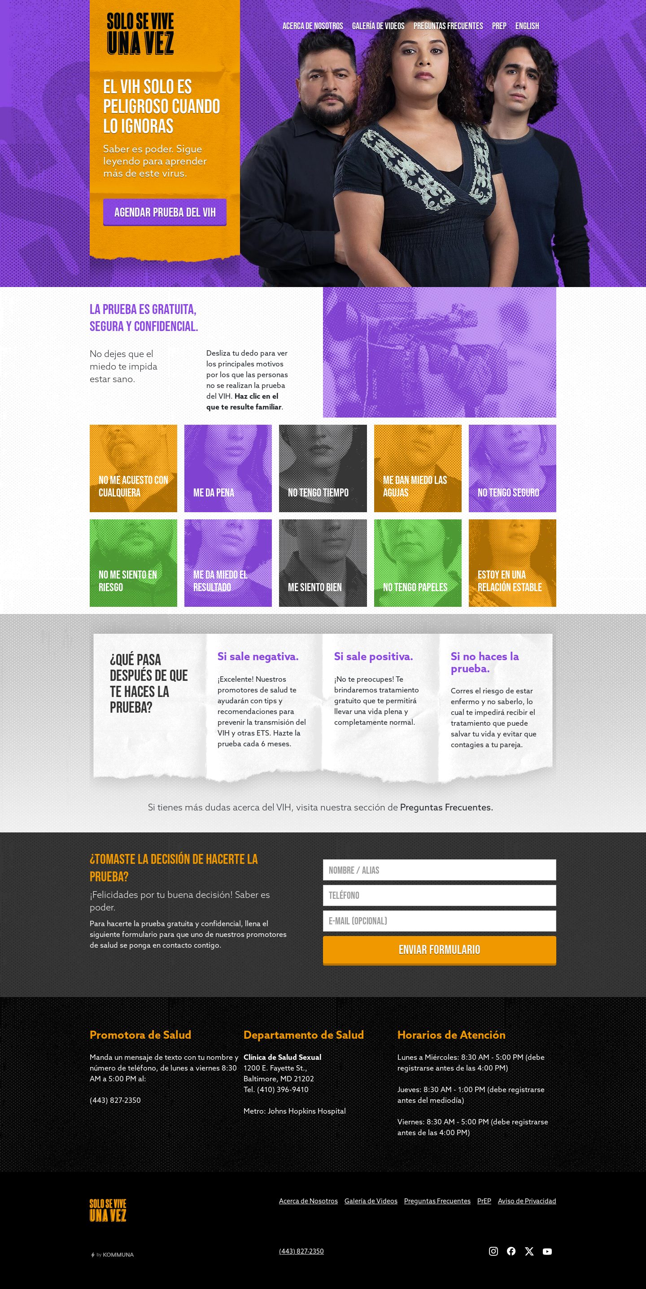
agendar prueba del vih (165, 212)
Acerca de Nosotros (308, 1202)
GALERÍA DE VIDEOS (378, 26)
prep (499, 26)
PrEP (484, 1202)
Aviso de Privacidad (527, 1202)
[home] (140, 34)
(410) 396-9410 (283, 1090)
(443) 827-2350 (115, 1101)
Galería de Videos (371, 1202)
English (527, 26)
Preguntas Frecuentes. (446, 808)
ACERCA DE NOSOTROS (313, 26)
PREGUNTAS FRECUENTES (448, 26)
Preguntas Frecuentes (437, 1202)
